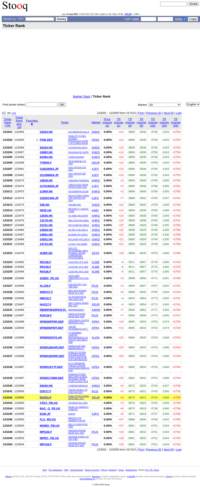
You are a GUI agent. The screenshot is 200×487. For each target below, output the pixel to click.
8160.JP (45, 413)
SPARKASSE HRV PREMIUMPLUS (77, 347)
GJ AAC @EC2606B (77, 244)
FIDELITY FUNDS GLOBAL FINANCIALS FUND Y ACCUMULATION (78, 139)
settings (112, 470)
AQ (4, 112)
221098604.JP (49, 175)
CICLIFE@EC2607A (78, 147)
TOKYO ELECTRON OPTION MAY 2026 (78, 186)
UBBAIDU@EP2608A (78, 180)
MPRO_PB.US (49, 438)
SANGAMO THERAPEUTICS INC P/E (78, 278)
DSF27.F (45, 391)
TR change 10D (153, 122)
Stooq (121, 470)
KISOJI (71, 414)
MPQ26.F (46, 431)
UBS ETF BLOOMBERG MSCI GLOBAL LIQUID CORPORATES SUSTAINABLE (78, 253)
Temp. (156, 470)
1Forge (169, 476)
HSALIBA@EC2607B (78, 152)
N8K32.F (45, 298)
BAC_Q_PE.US (50, 408)
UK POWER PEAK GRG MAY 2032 (77, 298)
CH (151, 470)
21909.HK (46, 191)
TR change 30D (175, 122)
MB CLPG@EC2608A (78, 220)
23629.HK (46, 229)
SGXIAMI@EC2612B (78, 191)
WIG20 (128, 14)
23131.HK (46, 225)
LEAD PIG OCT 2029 (78, 267)
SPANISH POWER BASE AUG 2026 (77, 431)
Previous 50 (153, 113)
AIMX (95, 210)
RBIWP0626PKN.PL (53, 309)
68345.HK (46, 385)
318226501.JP (49, 168)
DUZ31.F (46, 397)
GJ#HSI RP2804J (76, 157)
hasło (135, 18)
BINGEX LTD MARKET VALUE (76, 419)
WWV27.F (46, 292)
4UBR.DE (46, 253)
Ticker (65, 122)
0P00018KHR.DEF (52, 347)
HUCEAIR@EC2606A (78, 225)
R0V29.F (45, 266)
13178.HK (46, 220)
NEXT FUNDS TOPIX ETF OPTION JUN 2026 (78, 198)
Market (96, 122)
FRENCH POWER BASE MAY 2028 (76, 315)
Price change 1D (107, 122)
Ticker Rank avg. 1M (19, 122)
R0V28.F (45, 262)
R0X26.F (45, 271)
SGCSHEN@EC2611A (78, 132)
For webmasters (56, 470)
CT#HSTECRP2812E (78, 385)
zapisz (178, 18)
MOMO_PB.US (50, 425)
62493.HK (46, 157)
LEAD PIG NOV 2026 (78, 271)
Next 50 (169, 113)
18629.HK (46, 180)
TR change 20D (164, 122)
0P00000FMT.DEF (52, 327)
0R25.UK (46, 210)
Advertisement (76, 470)
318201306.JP (49, 198)
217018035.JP (49, 186)
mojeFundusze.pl (87, 479)
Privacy (104, 470)
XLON (96, 337)
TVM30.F (46, 162)
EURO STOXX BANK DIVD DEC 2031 (78, 397)
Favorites (32, 122)
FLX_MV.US (48, 419)
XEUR (96, 162)
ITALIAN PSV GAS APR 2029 (77, 285)
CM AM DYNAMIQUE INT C (78, 327)
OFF (14, 113)
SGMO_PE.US (49, 278)
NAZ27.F (46, 304)
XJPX (95, 168)
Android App (131, 470)
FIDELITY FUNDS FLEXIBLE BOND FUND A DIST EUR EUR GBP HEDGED (77, 356)
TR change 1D (118, 122)
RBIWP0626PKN (76, 310)
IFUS (95, 285)
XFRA (95, 139)
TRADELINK (74, 205)
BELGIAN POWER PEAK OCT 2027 (77, 291)
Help (44, 470)
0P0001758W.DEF (52, 378)
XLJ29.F (45, 285)
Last (179, 113)
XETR (95, 253)
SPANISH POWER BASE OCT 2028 (77, 444)
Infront (8, 476)
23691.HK (46, 234)
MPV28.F (46, 444)
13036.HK (46, 215)
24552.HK (46, 239)
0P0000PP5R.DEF (52, 321)
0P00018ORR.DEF (52, 356)
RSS (66, 470)
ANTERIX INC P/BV (78, 403)
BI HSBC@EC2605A (78, 234)
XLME (96, 262)
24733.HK (46, 244)
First (141, 113)
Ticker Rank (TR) (7, 122)
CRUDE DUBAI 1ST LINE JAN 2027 (78, 391)
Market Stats (81, 96)
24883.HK (46, 152)
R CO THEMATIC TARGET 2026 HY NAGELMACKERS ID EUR (78, 367)
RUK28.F (46, 315)
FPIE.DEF (46, 139)
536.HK (45, 204)
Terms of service (92, 470)
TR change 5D (141, 122)
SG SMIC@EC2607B (78, 215)
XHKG (96, 131)
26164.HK (46, 147)
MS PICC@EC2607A (78, 230)
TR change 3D (130, 122)
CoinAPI (131, 476)
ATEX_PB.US (49, 402)
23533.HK (46, 131)
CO (147, 470)
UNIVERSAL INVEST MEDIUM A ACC (78, 321)
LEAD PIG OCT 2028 (78, 262)
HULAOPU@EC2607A (79, 239)
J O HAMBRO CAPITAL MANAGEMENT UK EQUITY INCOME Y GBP (78, 337)
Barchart (96, 476)
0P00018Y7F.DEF (51, 367)
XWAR (96, 309)
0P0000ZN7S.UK (51, 337)
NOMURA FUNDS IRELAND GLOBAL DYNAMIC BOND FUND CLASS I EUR (78, 378)
